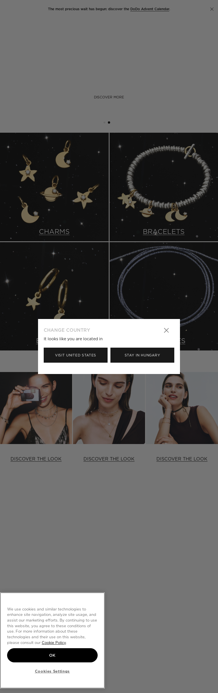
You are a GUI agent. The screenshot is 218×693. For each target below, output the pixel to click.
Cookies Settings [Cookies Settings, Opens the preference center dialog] (52, 671)
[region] (52, 640)
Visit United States (75, 355)
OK (52, 655)
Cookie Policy (54, 642)
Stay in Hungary (142, 355)
